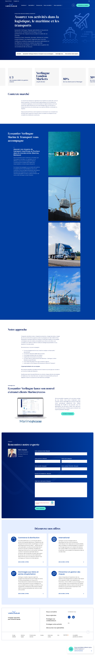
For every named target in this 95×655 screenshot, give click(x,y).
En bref (19, 53)
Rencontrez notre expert (71, 53)
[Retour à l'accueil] (11, 5)
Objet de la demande (43, 489)
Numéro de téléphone (43, 482)
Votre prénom (41, 467)
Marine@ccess (59, 53)
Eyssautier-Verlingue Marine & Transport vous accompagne (38, 53)
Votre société (40, 474)
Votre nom (66, 467)
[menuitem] (8, 1)
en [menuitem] (89, 1)
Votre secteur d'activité (69, 474)
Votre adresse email (42, 459)
